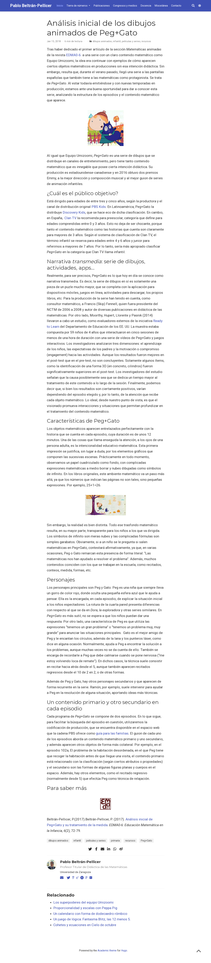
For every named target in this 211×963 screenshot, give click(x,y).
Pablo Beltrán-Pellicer (31, 5)
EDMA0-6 (73, 55)
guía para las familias (112, 733)
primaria (115, 840)
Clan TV (70, 218)
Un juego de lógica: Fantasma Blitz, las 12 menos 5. (92, 919)
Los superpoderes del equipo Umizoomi (83, 902)
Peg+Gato (146, 840)
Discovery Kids (74, 212)
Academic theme (107, 950)
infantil (117, 41)
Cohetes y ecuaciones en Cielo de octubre (84, 925)
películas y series (131, 41)
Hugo (124, 950)
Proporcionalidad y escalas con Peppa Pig (85, 908)
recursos (146, 41)
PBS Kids (99, 207)
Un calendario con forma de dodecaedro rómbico (90, 914)
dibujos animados (102, 41)
